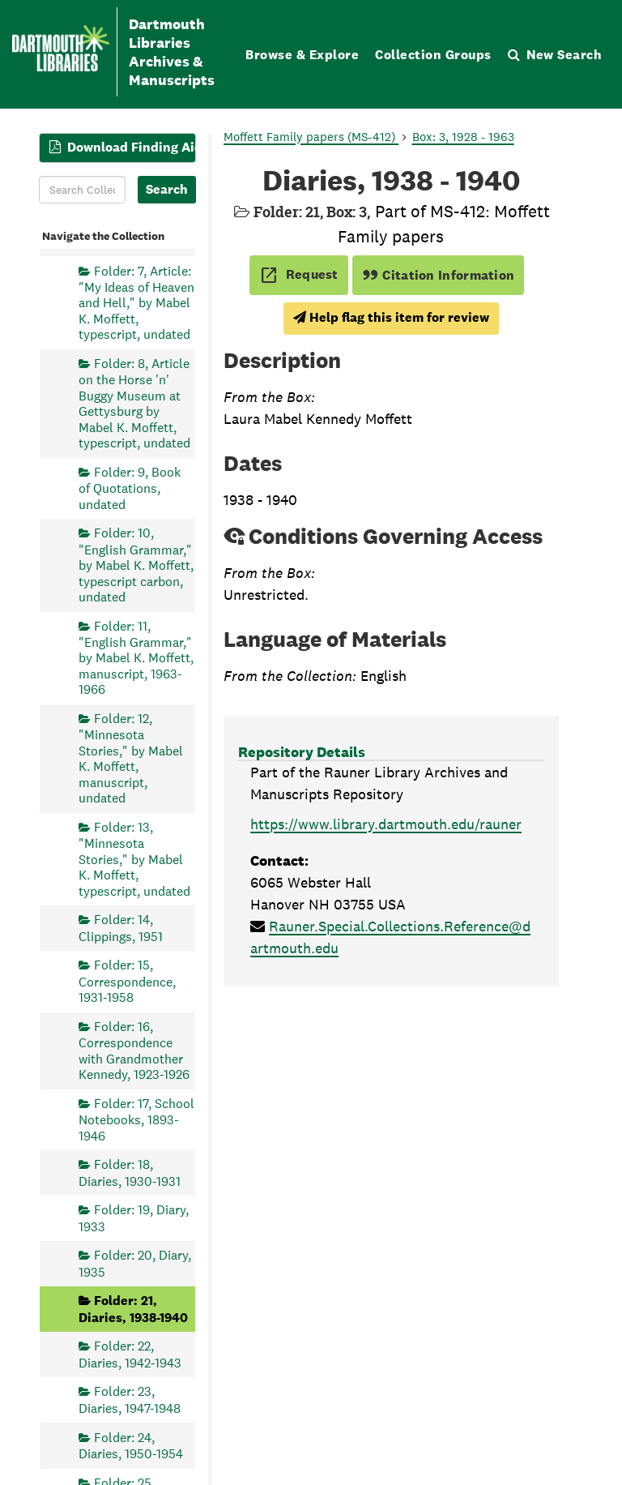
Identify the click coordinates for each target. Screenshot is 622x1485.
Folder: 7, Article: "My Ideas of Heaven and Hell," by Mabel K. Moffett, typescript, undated (136, 303)
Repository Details (301, 751)
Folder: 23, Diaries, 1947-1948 (130, 1400)
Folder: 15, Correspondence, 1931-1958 (127, 981)
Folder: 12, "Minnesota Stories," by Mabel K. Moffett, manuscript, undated (131, 758)
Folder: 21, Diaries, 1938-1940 (133, 1308)
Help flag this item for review (391, 317)
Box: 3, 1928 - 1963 (463, 136)
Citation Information (438, 275)
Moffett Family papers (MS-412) (311, 136)
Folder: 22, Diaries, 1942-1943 (130, 1354)
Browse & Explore (302, 54)
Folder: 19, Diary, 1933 (134, 1218)
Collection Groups (433, 54)
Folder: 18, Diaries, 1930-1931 (130, 1172)
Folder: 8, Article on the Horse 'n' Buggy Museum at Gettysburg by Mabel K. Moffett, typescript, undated (134, 403)
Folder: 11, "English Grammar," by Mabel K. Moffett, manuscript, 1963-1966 (136, 658)
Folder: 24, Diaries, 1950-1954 (131, 1445)
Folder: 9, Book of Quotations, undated (130, 488)
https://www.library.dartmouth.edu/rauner (386, 824)
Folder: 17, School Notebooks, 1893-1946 (136, 1120)
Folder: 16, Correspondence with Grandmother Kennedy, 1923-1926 (134, 1050)
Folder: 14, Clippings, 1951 (121, 927)
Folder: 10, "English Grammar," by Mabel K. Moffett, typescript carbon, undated (136, 565)
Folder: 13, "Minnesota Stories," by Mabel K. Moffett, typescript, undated (134, 859)
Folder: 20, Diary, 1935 (135, 1263)
